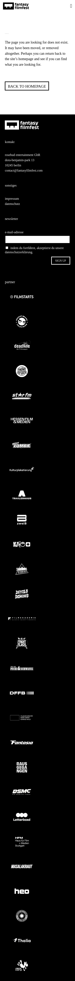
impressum (12, 198)
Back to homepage (27, 86)
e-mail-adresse (14, 232)
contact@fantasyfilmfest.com (23, 170)
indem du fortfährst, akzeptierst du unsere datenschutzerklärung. (34, 250)
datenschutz (12, 204)
